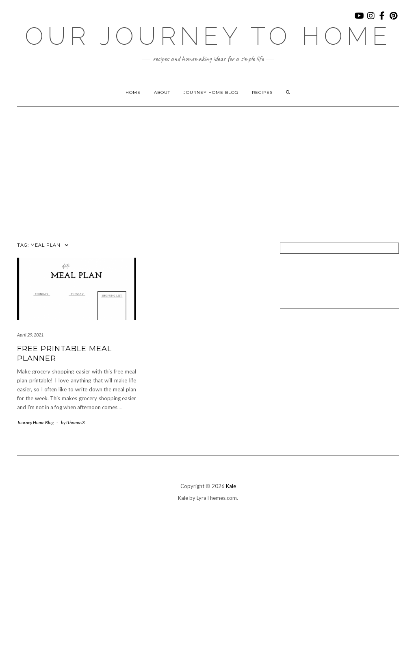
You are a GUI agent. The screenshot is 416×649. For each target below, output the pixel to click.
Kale (231, 486)
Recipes (262, 92)
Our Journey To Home (208, 36)
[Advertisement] (208, 167)
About (162, 92)
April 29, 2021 (30, 334)
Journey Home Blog (211, 92)
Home (133, 92)
